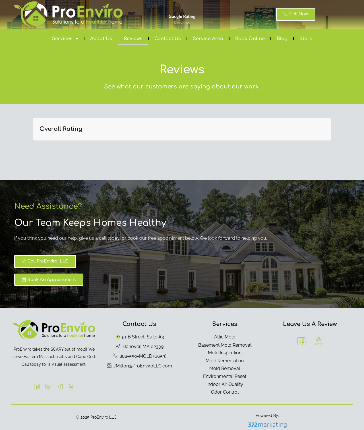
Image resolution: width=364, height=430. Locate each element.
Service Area (208, 38)
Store (305, 38)
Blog (282, 38)
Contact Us (167, 38)
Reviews (133, 38)
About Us (101, 38)
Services (65, 39)
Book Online (250, 38)
